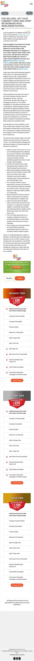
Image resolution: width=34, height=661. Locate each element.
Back (29, 13)
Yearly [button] (19, 278)
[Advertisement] (17, 628)
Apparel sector (23, 69)
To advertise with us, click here (17, 654)
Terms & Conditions (23, 651)
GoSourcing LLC (23, 35)
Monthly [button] (9, 278)
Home (5, 13)
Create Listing (17, 380)
